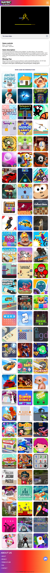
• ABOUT (3, 556)
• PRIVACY (4, 559)
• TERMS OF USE (6, 562)
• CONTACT (4, 568)
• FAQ (2, 565)
